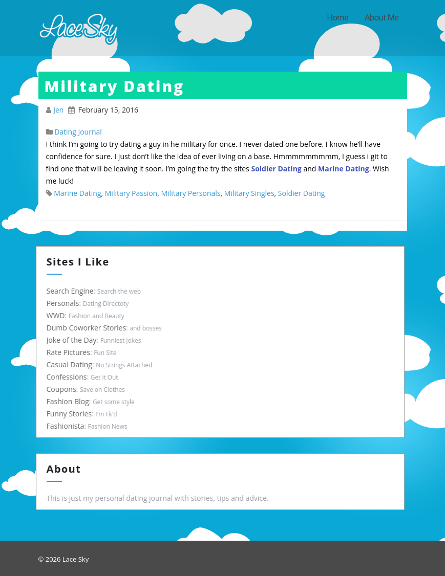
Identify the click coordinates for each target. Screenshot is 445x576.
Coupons (64, 389)
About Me (381, 17)
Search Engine (73, 291)
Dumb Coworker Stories (90, 328)
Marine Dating (77, 193)
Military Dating (114, 86)
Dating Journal (78, 132)
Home (337, 17)
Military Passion (131, 193)
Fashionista (69, 426)
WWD (59, 315)
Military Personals (190, 193)
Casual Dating (72, 364)
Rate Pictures (71, 352)
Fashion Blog (71, 401)
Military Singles (249, 193)
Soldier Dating (301, 193)
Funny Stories (72, 413)
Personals (66, 303)
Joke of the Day (75, 340)
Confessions (70, 377)
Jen (59, 110)
